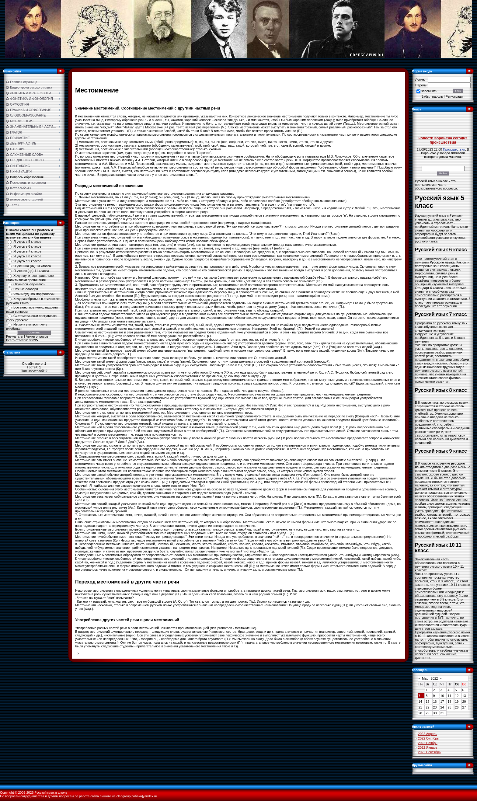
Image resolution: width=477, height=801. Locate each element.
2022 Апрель (427, 734)
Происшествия (454, 149)
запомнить (429, 91)
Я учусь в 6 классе (27, 246)
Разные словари (25, 289)
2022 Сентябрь (429, 752)
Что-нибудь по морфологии (33, 294)
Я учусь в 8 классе (27, 256)
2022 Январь (427, 747)
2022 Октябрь (428, 738)
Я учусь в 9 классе (27, 261)
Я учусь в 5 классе (27, 241)
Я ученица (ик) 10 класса (32, 266)
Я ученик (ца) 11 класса (31, 271)
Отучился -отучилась (29, 284)
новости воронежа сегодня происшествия (442, 140)
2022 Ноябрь (427, 743)
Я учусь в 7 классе (27, 251)
